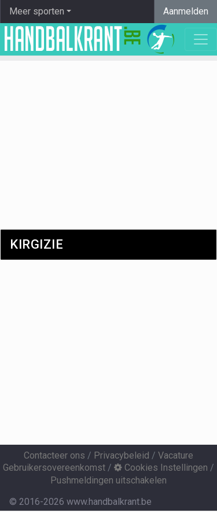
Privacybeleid (121, 455)
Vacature (175, 455)
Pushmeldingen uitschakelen (108, 480)
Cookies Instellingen (161, 467)
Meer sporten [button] (36, 11)
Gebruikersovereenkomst (54, 467)
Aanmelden (185, 11)
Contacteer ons (54, 455)
